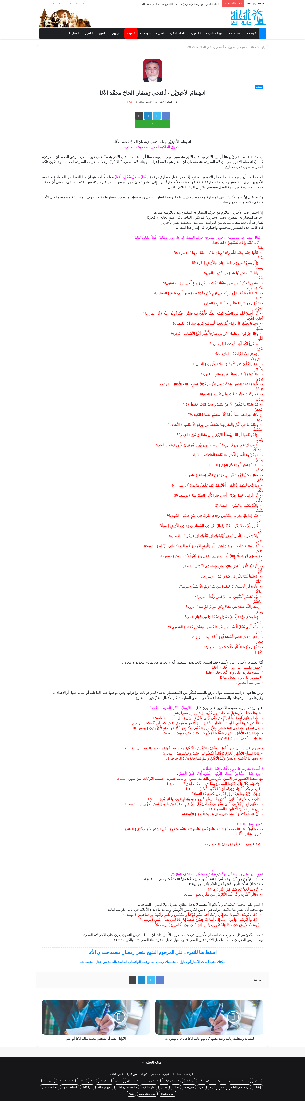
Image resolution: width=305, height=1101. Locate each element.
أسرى (102, 33)
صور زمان (189, 1087)
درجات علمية (215, 33)
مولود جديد (244, 1080)
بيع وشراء (48, 1080)
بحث (252, 33)
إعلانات (257, 1087)
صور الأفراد (132, 1074)
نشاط (176, 1087)
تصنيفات (236, 33)
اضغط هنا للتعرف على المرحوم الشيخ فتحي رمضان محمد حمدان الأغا (152, 952)
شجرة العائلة (117, 1074)
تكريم (212, 1087)
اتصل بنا (74, 33)
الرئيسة (263, 47)
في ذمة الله (203, 1080)
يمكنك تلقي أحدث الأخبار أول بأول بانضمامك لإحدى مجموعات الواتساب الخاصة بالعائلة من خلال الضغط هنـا (152, 962)
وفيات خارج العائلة (240, 1087)
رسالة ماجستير (49, 1087)
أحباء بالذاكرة (177, 33)
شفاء (131, 1093)
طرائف (118, 1080)
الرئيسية (188, 1074)
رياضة (82, 1080)
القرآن (89, 33)
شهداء (131, 33)
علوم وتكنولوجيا (66, 1080)
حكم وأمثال (132, 1080)
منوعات (146, 33)
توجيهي (116, 33)
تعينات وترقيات (151, 1080)
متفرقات (219, 1080)
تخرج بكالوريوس (147, 1093)
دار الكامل (87, 1087)
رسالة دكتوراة (167, 1093)
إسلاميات (105, 1080)
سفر (231, 1080)
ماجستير (155, 1074)
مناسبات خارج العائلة (127, 1087)
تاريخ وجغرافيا (104, 1087)
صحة (92, 1080)
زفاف (257, 1080)
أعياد (223, 1087)
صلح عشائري (148, 1087)
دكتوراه (166, 1074)
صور (161, 33)
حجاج (201, 1087)
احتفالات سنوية (69, 1087)
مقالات (252, 47)
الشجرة (196, 33)
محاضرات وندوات (172, 1080)
